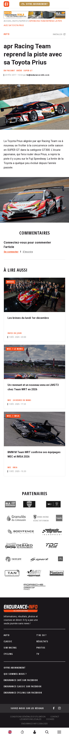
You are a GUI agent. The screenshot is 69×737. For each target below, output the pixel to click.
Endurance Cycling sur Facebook (23, 692)
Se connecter (11, 252)
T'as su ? (41, 635)
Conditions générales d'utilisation (27, 717)
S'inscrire (28, 252)
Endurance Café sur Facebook (21, 680)
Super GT (24, 21)
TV (37, 653)
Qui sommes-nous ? (15, 673)
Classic (8, 641)
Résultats (42, 641)
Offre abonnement (34, 4)
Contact (54, 717)
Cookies (50, 719)
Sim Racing (10, 647)
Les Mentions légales (30, 719)
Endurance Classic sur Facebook (22, 686)
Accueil (8, 21)
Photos (40, 647)
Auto (15, 21)
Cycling (8, 653)
